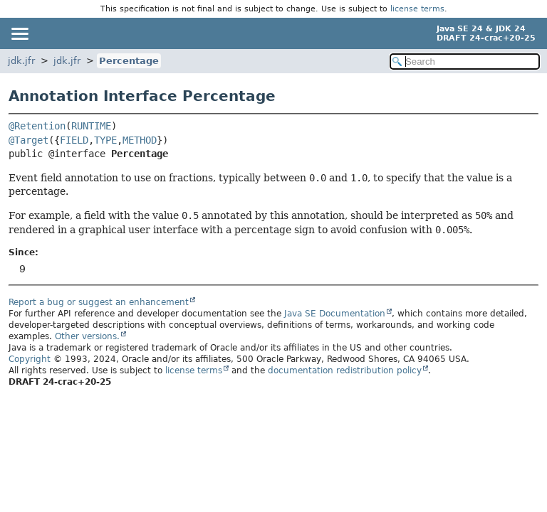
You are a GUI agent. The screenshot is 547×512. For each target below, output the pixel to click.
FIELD (74, 140)
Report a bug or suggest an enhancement (99, 302)
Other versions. (87, 336)
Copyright (30, 359)
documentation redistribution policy (345, 370)
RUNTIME (91, 126)
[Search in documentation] (465, 61)
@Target (28, 140)
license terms (417, 9)
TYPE (105, 140)
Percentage (129, 60)
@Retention (37, 126)
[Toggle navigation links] (19, 33)
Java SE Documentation (334, 314)
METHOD (140, 140)
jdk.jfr (21, 60)
